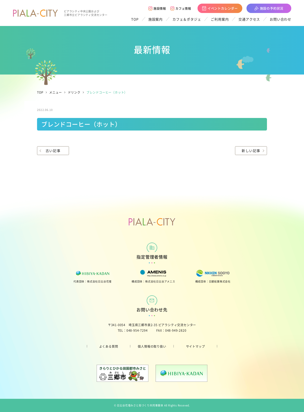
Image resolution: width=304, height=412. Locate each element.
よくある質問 (108, 346)
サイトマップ (195, 346)
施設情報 (157, 8)
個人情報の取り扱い (152, 346)
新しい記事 (251, 150)
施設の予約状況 (269, 8)
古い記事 (53, 150)
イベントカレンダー (220, 8)
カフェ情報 (180, 8)
